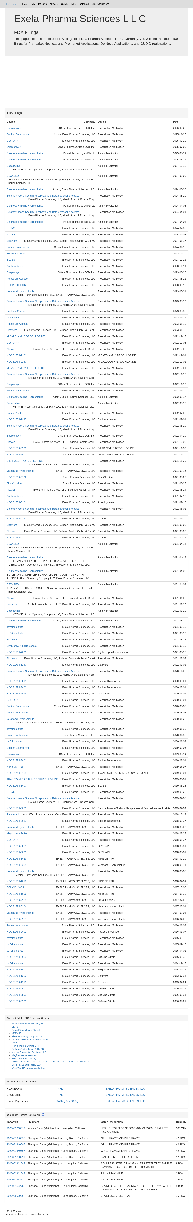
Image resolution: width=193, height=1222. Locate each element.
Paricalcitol (13, 814)
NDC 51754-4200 (16, 537)
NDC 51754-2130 (16, 361)
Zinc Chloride (14, 483)
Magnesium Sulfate (17, 833)
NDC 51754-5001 (16, 760)
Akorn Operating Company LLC (27, 1036)
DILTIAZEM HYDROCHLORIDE (25, 461)
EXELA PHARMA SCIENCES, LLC (125, 1088)
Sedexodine (13, 166)
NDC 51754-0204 (16, 906)
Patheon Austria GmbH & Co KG (28, 1049)
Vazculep (12, 604)
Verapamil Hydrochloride (20, 291)
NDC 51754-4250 (16, 518)
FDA (11, 4)
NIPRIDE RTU (15, 766)
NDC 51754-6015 (16, 693)
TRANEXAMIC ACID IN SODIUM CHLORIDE (32, 779)
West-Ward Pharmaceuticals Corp (28, 1068)
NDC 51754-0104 (16, 502)
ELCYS (11, 228)
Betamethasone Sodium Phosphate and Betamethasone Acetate (43, 195)
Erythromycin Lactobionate (22, 646)
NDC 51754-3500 (16, 448)
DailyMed (84, 4)
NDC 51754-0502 (16, 995)
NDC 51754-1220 (16, 976)
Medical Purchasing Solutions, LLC (29, 1052)
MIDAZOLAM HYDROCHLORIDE (26, 336)
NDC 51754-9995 (16, 419)
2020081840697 (16, 1138)
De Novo (42, 4)
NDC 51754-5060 (16, 808)
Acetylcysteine (15, 266)
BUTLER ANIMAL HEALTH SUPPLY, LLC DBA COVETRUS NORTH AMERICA (51, 1061)
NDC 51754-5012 (16, 820)
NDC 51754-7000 (16, 652)
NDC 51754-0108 (16, 773)
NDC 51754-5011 (16, 681)
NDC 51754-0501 (16, 1001)
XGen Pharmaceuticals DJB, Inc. (28, 1023)
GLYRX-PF (13, 140)
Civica (15, 1027)
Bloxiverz (12, 241)
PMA (24, 4)
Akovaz (11, 349)
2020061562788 (16, 1186)
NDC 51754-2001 (16, 931)
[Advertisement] (96, 83)
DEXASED (13, 176)
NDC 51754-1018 (16, 881)
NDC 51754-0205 (16, 865)
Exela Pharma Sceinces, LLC (26, 1058)
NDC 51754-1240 (16, 664)
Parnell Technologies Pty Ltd (26, 1030)
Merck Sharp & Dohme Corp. (26, 1046)
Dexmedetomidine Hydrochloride (25, 153)
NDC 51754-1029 (16, 858)
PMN (32, 4)
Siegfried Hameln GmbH (24, 1055)
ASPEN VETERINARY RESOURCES (30, 1039)
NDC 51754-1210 (16, 982)
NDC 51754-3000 (16, 454)
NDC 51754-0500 (16, 957)
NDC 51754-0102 (16, 477)
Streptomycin (14, 128)
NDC (73, 4)
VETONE (16, 1033)
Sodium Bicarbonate (18, 134)
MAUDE (54, 4)
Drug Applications (100, 4)
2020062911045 (16, 1173)
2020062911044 (16, 1163)
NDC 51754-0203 (16, 919)
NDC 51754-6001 (16, 846)
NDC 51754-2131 (16, 355)
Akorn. (15, 1042)
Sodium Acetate (15, 413)
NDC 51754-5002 (16, 687)
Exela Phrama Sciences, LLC (26, 1065)
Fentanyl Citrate (16, 253)
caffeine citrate (15, 627)
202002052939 (15, 1196)
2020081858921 (16, 1157)
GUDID (64, 4)
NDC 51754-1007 (16, 785)
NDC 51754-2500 (16, 900)
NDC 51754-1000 (16, 969)
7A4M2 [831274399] (66, 1101)
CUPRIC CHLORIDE (18, 285)
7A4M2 (59, 1088)
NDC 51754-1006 (16, 894)
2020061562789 (16, 1179)
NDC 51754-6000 (16, 852)
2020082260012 (16, 1128)
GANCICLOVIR (15, 887)
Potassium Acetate (17, 278)
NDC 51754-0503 (16, 988)
